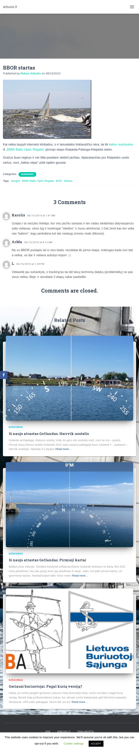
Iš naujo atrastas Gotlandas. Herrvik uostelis (49, 433)
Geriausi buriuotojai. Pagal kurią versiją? (45, 686)
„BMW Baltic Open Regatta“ (25, 149)
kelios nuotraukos (121, 144)
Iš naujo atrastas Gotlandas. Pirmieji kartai (47, 560)
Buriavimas (27, 174)
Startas (68, 180)
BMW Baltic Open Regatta (38, 180)
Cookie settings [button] (74, 743)
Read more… (63, 449)
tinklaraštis (85, 731)
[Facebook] (3, 375)
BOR (59, 180)
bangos (15, 180)
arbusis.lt (63, 731)
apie (47, 731)
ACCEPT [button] (96, 743)
